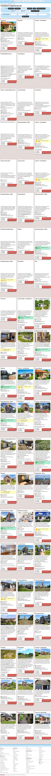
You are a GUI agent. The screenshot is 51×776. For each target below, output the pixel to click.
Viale (36, 261)
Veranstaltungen (28, 750)
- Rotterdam (41, 757)
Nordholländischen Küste (39, 459)
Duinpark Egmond (21, 194)
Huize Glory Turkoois (39, 613)
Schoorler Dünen (7, 663)
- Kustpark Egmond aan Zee (4, 768)
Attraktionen (15, 756)
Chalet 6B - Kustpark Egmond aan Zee (42, 298)
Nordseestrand (3, 67)
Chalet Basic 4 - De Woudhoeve (41, 510)
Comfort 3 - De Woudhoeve (6, 580)
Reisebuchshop (28, 757)
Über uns (40, 761)
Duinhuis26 (20, 20)
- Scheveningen (41, 755)
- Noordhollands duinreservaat (30, 766)
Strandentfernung (4, 40)
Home (1, 747)
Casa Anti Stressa (21, 544)
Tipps (1, 751)
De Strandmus (38, 90)
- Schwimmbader (15, 763)
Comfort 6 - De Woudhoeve (40, 20)
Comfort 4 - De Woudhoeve (23, 368)
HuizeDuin (3, 368)
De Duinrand (3, 20)
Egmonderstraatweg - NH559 (41, 194)
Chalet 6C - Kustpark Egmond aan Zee (25, 330)
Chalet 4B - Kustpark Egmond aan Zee (8, 438)
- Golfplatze (15, 768)
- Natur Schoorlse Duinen (30, 761)
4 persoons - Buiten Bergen (23, 678)
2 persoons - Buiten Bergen (6, 678)
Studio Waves (21, 261)
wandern (4, 664)
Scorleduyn (3, 647)
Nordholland (7, 626)
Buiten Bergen (21, 647)
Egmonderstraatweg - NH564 (7, 401)
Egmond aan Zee (46, 344)
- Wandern (14, 766)
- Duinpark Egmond (3, 767)
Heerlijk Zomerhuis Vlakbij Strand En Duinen (25, 438)
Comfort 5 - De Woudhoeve (40, 122)
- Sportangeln (15, 771)
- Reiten (14, 767)
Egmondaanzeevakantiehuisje (7, 229)
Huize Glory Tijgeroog (22, 613)
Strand (14, 207)
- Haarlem (27, 771)
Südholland (40, 747)
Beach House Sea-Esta (22, 510)
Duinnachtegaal (38, 53)
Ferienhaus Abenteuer (5, 331)
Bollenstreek (41, 750)
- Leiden (40, 748)
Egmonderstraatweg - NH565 (7, 261)
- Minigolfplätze (15, 758)
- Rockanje (40, 758)
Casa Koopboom (21, 53)
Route (27, 752)
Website (3, 48)
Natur (3, 69)
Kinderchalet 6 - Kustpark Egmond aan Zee (42, 543)
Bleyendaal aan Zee (22, 473)
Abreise (22, 10)
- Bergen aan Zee (28, 762)
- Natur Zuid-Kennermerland (30, 768)
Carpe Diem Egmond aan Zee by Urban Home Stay (8, 543)
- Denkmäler (15, 753)
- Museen (14, 752)
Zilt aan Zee (3, 298)
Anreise (13, 10)
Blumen (27, 747)
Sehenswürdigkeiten (16, 751)
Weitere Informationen (12, 48)
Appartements (11, 8)
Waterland (3, 473)
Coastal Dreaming (21, 90)
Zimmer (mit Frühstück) (41, 8)
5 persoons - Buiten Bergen (40, 647)
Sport (14, 762)
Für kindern (2, 752)
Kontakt (40, 763)
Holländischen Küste (12, 74)
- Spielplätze (15, 757)
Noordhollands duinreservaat (4, 753)
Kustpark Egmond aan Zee (6, 53)
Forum (27, 756)
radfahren (7, 664)
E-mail (3, 47)
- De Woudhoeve (2, 766)
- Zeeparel (1, 761)
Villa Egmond (20, 401)
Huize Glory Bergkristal (40, 580)
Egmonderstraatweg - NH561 (24, 122)
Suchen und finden (35, 10)
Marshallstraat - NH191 (40, 473)
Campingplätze (17, 8)
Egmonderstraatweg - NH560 (7, 510)
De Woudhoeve (38, 439)
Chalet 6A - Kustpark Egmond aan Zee (42, 401)
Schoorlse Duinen (4, 613)
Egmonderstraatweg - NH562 (41, 229)
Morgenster (3, 712)
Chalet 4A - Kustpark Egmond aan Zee (8, 89)
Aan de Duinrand (38, 368)
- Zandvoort (27, 772)
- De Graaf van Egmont (3, 758)
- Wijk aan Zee (28, 767)
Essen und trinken (29, 748)
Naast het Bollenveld (22, 580)
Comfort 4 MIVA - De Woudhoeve (25, 298)
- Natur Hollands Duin (42, 751)
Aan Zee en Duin (21, 160)
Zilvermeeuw (37, 678)
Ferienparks (30, 8)
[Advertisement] (25, 86)
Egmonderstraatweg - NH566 (7, 194)
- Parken (27, 753)
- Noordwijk (40, 752)
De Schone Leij (21, 712)
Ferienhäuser (24, 8)
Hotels (34, 8)
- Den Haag (40, 756)
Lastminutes (15, 747)
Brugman (20, 229)
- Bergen (27, 763)
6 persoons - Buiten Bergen (40, 712)
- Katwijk (40, 753)
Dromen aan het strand (5, 160)
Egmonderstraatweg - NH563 (41, 331)
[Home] (13, 1)
